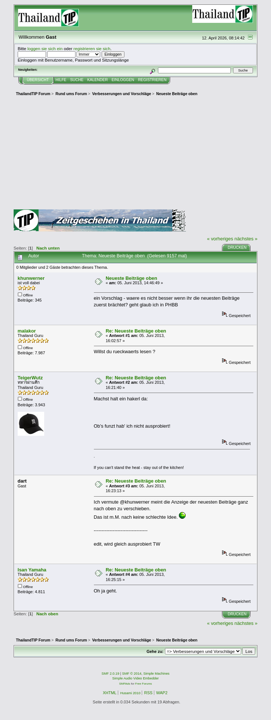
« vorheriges (220, 238)
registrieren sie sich (92, 48)
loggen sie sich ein (45, 48)
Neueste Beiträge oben (131, 278)
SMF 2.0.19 (110, 673)
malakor (27, 331)
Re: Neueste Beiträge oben (136, 331)
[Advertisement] (135, 154)
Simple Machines (156, 673)
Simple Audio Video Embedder (135, 678)
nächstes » (246, 238)
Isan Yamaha (32, 570)
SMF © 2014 (132, 673)
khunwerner (31, 278)
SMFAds (124, 683)
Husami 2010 (130, 693)
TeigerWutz (30, 377)
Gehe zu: (155, 651)
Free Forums (143, 683)
